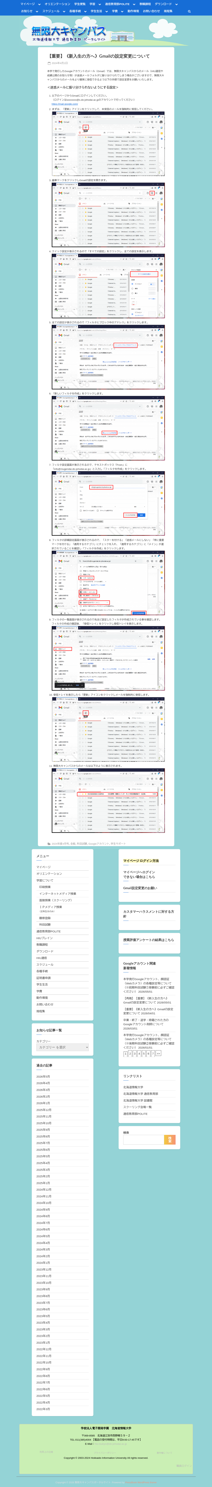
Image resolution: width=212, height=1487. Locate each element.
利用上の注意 (46, 1452)
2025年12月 (44, 1109)
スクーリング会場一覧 (137, 1107)
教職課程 (145, 4)
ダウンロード (163, 4)
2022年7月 (43, 1382)
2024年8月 (43, 1216)
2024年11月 (44, 1196)
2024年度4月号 (60, 843)
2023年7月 (43, 1302)
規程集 (168, 11)
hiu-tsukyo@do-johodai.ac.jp (111, 1443)
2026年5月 (43, 1076)
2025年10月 (44, 1123)
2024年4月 (43, 1242)
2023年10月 (44, 1282)
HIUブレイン (44, 938)
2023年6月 (43, 1309)
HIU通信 (41, 958)
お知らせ (27, 11)
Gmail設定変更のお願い (140, 888)
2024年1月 (43, 1262)
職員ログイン (184, 1466)
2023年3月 (43, 1329)
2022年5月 (43, 1395)
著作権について (164, 1453)
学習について (44, 880)
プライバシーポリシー (105, 1453)
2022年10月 (44, 1362)
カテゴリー (43, 1041)
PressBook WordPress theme (141, 1482)
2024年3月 (43, 1249)
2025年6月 (43, 1149)
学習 (92, 4)
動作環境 (133, 11)
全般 (72, 843)
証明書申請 (43, 978)
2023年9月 (43, 1289)
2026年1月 (43, 1103)
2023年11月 (44, 1276)
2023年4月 (43, 1322)
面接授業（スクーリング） (56, 900)
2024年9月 (43, 1209)
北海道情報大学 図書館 (137, 1100)
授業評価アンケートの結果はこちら (148, 940)
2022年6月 (43, 1389)
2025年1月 (43, 1183)
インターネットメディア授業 (57, 893)
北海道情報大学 (133, 1087)
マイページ (28, 4)
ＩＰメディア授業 (50, 907)
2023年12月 (44, 1269)
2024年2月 (43, 1256)
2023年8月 (43, 1296)
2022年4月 (43, 1402)
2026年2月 (43, 1096)
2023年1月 (43, 1342)
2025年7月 (43, 1143)
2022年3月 (43, 1409)
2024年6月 (43, 1229)
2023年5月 (43, 1316)
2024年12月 (44, 1189)
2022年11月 (44, 1356)
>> (158, 1053)
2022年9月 (43, 1369)
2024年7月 (43, 1222)
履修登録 (45, 918)
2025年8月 (43, 1136)
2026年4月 (43, 1083)
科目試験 (82, 843)
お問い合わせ (151, 11)
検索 (126, 1132)
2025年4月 (43, 1163)
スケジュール (50, 11)
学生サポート (118, 843)
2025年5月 (43, 1156)
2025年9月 (43, 1129)
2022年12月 (44, 1349)
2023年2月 (43, 1335)
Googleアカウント (98, 843)
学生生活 (96, 11)
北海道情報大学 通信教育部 (140, 1093)
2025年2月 (43, 1176)
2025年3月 (43, 1169)
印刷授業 (45, 887)
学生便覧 (80, 4)
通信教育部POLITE (117, 4)
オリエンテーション (57, 4)
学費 (115, 11)
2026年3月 (43, 1089)
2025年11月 (44, 1116)
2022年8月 (43, 1376)
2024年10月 (44, 1202)
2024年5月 (43, 1236)
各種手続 (75, 11)
